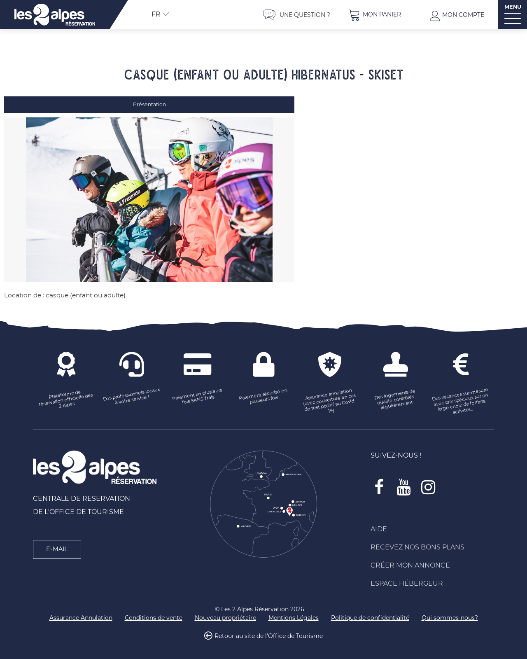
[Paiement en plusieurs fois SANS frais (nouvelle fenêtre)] (197, 392)
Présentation (149, 104)
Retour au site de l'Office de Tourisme (269, 632)
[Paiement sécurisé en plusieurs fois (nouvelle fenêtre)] (263, 392)
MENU (512, 7)
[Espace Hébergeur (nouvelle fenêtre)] (432, 579)
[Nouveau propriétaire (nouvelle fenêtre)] (225, 613)
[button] (374, 14)
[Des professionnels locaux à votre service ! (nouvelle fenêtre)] (132, 392)
